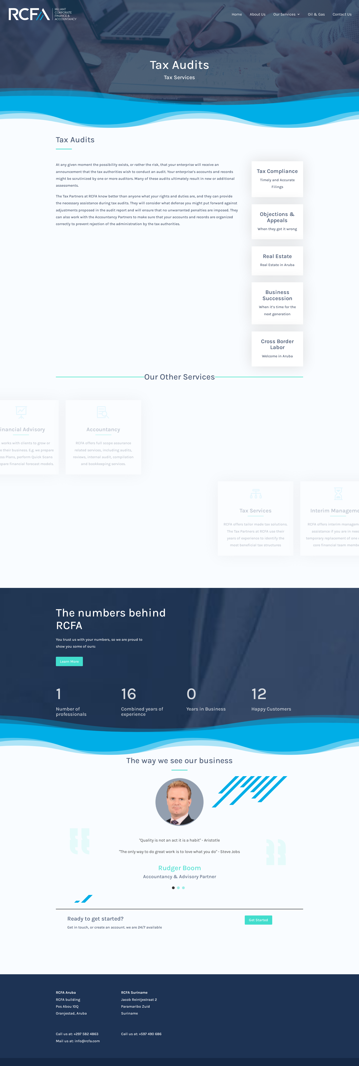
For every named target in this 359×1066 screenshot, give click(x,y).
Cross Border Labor (277, 344)
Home (237, 14)
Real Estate (277, 256)
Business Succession (277, 295)
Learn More (69, 661)
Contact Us (342, 14)
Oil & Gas (316, 14)
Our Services (284, 14)
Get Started (258, 920)
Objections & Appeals (277, 217)
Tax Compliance (277, 171)
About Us (258, 14)
